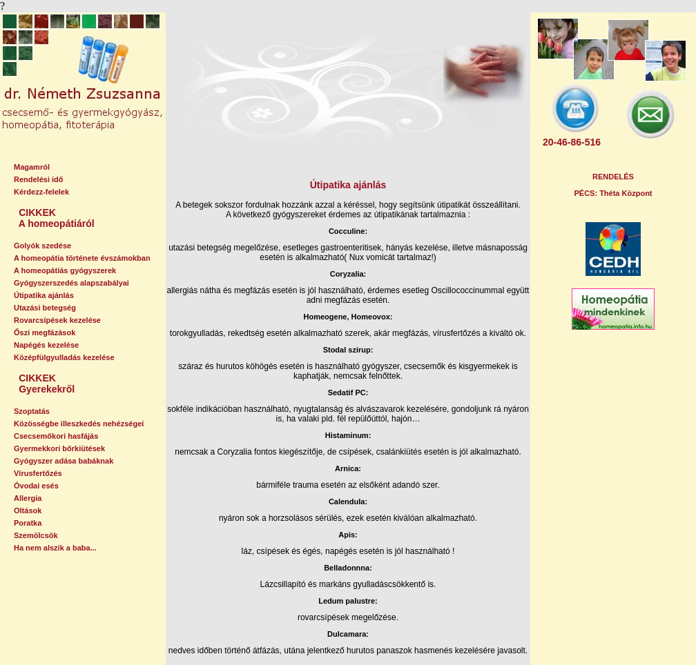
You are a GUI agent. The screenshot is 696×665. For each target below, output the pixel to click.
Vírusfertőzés (38, 473)
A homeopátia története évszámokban (82, 258)
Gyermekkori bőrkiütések (59, 448)
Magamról (32, 167)
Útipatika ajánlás (44, 295)
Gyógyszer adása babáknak (63, 461)
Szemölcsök (36, 535)
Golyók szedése (42, 245)
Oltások (27, 510)
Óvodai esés (36, 486)
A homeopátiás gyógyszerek (65, 270)
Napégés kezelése (46, 345)
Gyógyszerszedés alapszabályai (71, 283)
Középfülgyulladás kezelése (64, 357)
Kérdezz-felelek (41, 192)
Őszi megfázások (44, 332)
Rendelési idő (39, 179)
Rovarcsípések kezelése (57, 320)
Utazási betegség (45, 308)
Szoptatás (32, 411)
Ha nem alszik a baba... (55, 548)
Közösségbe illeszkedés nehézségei (79, 423)
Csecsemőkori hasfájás (56, 436)
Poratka (27, 523)
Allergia (27, 498)
